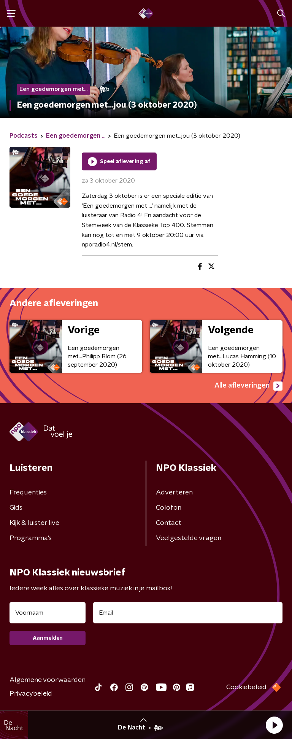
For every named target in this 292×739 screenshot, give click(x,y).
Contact (168, 523)
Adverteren (174, 492)
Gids (16, 507)
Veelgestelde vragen (188, 538)
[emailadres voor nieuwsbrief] (187, 612)
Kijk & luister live (34, 523)
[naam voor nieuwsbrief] (48, 612)
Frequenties (28, 492)
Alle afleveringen (248, 386)
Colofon (168, 507)
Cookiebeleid (246, 687)
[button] (274, 725)
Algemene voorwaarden (48, 680)
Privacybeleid (31, 693)
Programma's (31, 538)
